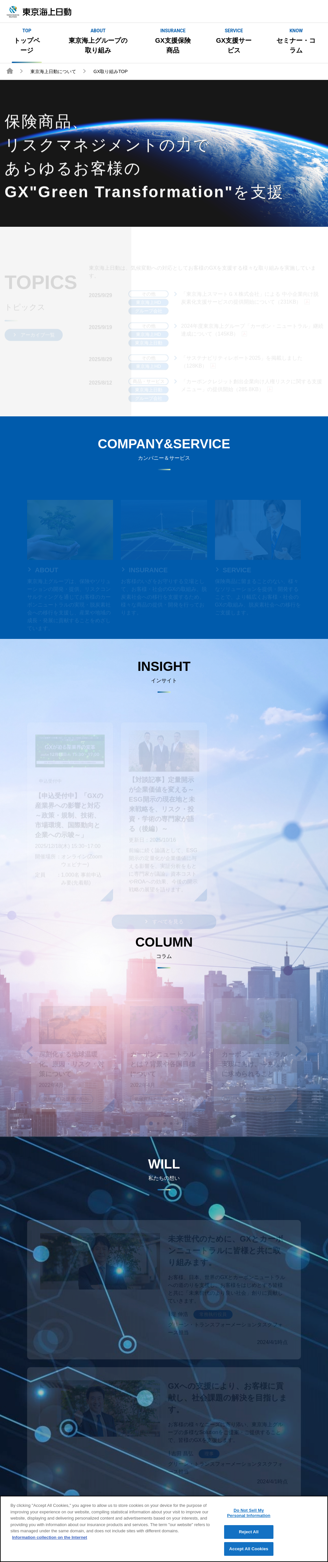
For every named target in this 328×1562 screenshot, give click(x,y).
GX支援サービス (234, 40)
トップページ (27, 40)
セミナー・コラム (296, 40)
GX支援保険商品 (172, 40)
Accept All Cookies (249, 1553)
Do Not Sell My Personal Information (249, 1518)
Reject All (248, 1536)
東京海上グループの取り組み (98, 40)
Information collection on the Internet (49, 1542)
